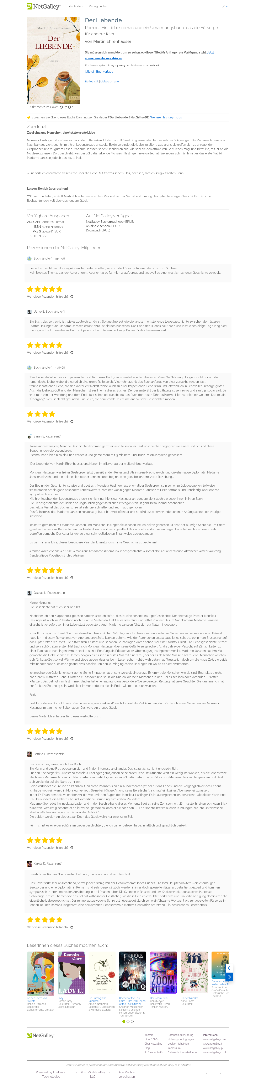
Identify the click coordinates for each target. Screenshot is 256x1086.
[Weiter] (229, 977)
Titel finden (74, 6)
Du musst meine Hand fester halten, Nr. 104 (224, 983)
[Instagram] (206, 1072)
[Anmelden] (225, 6)
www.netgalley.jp (213, 1048)
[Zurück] (229, 968)
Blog (147, 1048)
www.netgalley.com (214, 1039)
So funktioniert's (153, 1052)
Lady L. (62, 998)
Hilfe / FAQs (151, 1039)
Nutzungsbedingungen (181, 1039)
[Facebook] (220, 1072)
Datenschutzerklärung (180, 1035)
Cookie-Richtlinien (178, 1043)
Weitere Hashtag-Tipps (166, 117)
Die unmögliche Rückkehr (97, 1000)
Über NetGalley (153, 1043)
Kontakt (148, 1035)
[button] (40, 973)
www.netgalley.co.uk (214, 1052)
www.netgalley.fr (212, 1043)
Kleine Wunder (189, 998)
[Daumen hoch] (71, 296)
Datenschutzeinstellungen (183, 1052)
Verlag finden (98, 6)
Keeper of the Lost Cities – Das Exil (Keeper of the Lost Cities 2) (132, 1001)
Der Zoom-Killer (159, 998)
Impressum (174, 1048)
